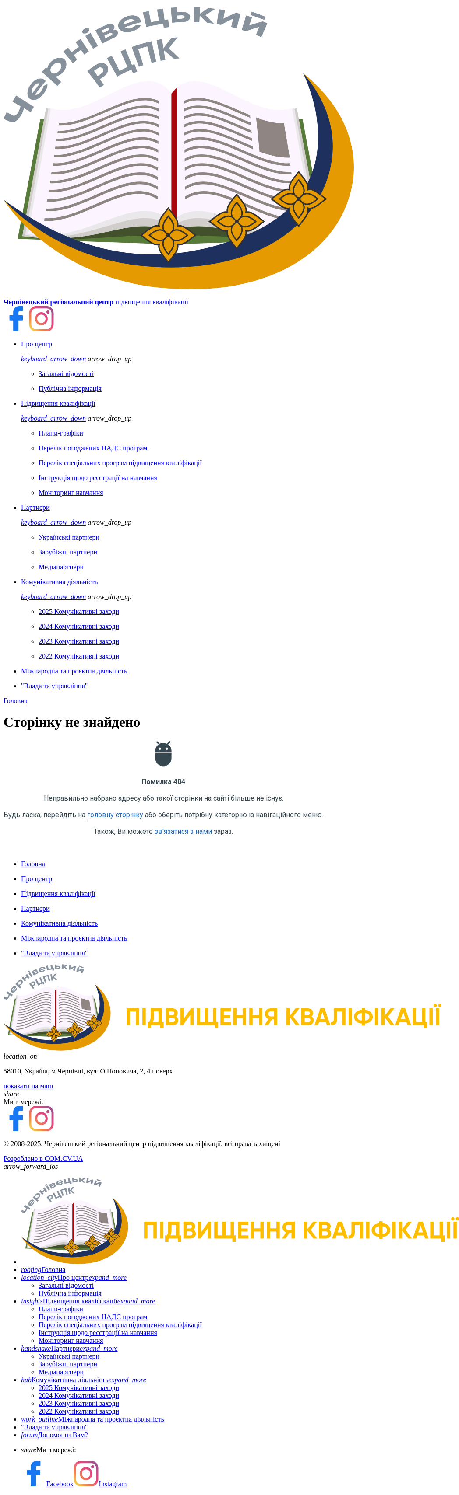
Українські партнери (69, 1356)
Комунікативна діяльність (83, 1379)
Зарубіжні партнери (68, 1364)
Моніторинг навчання (71, 1340)
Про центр (74, 1277)
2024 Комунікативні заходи (79, 1395)
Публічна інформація (70, 1293)
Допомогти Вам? (54, 1435)
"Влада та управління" (54, 1427)
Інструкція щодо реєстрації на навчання (98, 1332)
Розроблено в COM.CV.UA (43, 1158)
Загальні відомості (66, 1285)
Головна (16, 700)
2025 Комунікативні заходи (79, 1387)
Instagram (100, 1484)
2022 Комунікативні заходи (79, 1411)
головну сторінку (115, 815)
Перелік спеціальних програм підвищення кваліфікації (120, 1324)
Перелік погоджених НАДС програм (93, 1317)
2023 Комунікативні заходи (79, 1403)
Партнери (69, 1348)
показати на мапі (28, 1086)
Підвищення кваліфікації (88, 1301)
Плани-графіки (61, 1309)
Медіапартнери (61, 1372)
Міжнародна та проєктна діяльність (92, 1419)
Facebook (47, 1484)
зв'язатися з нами (183, 831)
